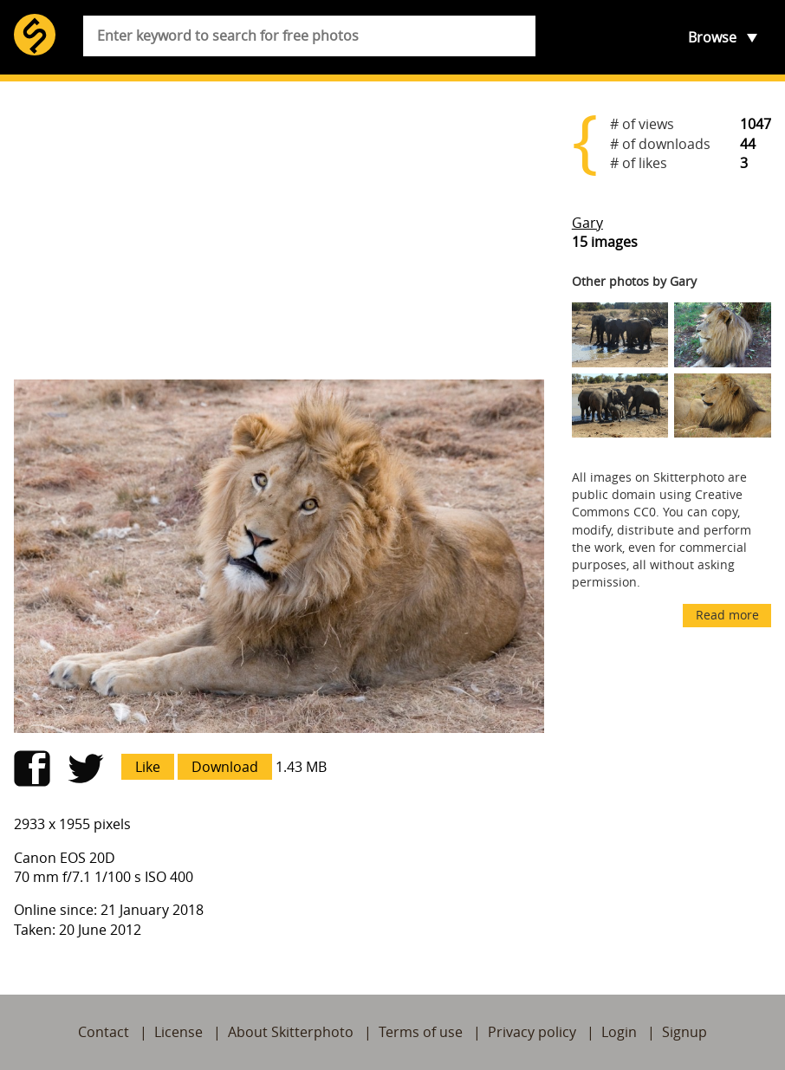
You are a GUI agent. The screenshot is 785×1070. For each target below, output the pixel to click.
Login (619, 1031)
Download (224, 766)
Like (147, 766)
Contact (103, 1031)
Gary (587, 222)
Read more (727, 614)
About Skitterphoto (291, 1031)
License (178, 1031)
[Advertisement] (279, 230)
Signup (684, 1031)
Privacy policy (532, 1031)
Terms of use (421, 1031)
